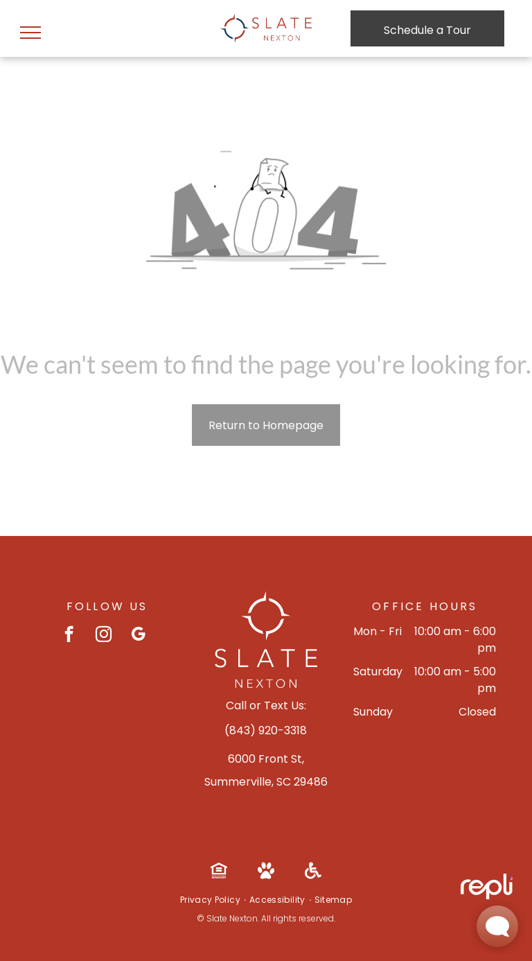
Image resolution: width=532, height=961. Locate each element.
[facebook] (69, 636)
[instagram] (103, 636)
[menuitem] (211, 900)
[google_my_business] (138, 636)
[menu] (30, 33)
